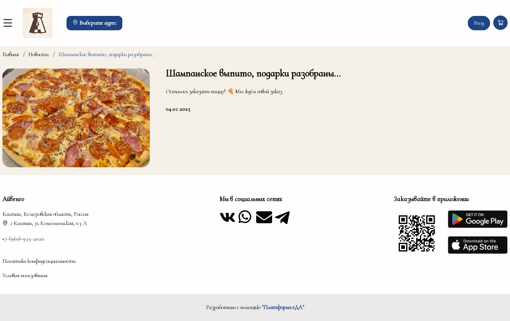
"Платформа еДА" (283, 307)
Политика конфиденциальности (39, 261)
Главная (10, 54)
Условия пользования (24, 275)
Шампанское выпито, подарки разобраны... (107, 54)
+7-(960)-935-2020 (23, 238)
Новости (38, 54)
